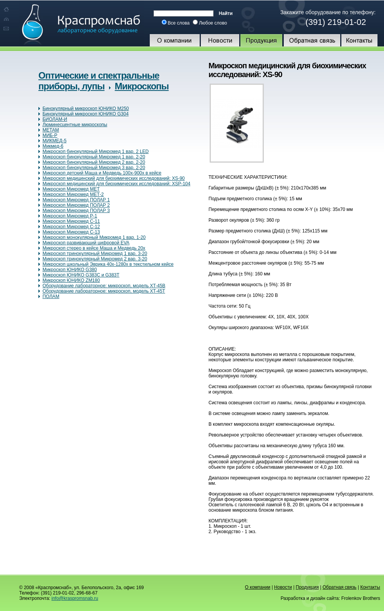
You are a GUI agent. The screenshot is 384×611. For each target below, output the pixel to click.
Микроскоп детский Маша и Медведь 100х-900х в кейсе (102, 173)
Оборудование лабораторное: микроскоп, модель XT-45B (104, 285)
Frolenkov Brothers (360, 598)
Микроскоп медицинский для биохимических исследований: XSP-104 (116, 183)
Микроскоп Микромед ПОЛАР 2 (76, 205)
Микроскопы (142, 86)
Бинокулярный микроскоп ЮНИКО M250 (86, 108)
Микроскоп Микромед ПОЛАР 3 (76, 210)
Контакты (370, 587)
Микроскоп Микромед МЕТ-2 (73, 194)
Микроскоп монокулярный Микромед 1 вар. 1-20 (94, 237)
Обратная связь (339, 587)
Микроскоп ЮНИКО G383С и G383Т (81, 275)
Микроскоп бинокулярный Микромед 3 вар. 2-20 (94, 167)
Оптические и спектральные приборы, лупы (98, 80)
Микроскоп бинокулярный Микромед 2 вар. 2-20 (94, 162)
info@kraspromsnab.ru (74, 598)
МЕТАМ (51, 130)
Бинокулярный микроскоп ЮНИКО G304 (86, 114)
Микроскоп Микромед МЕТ (71, 189)
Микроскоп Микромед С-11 (71, 221)
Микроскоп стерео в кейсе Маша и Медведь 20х (94, 248)
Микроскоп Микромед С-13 (71, 232)
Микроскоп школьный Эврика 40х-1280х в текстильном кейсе (108, 264)
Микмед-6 (53, 146)
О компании (257, 587)
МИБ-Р (50, 135)
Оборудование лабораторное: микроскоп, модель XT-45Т (104, 291)
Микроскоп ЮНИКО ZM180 (71, 280)
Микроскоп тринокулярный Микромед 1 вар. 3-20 (95, 253)
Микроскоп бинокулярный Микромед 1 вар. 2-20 (94, 157)
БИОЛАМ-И (55, 119)
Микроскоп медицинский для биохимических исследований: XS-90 (114, 178)
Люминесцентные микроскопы (75, 124)
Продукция (307, 587)
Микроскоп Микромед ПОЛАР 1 (76, 200)
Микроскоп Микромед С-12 (71, 226)
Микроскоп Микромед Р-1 (70, 216)
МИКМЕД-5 (54, 140)
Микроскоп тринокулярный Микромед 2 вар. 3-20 (95, 259)
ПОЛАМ (51, 296)
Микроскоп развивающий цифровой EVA (86, 242)
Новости (283, 587)
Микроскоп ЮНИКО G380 (70, 269)
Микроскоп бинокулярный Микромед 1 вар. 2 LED (96, 151)
